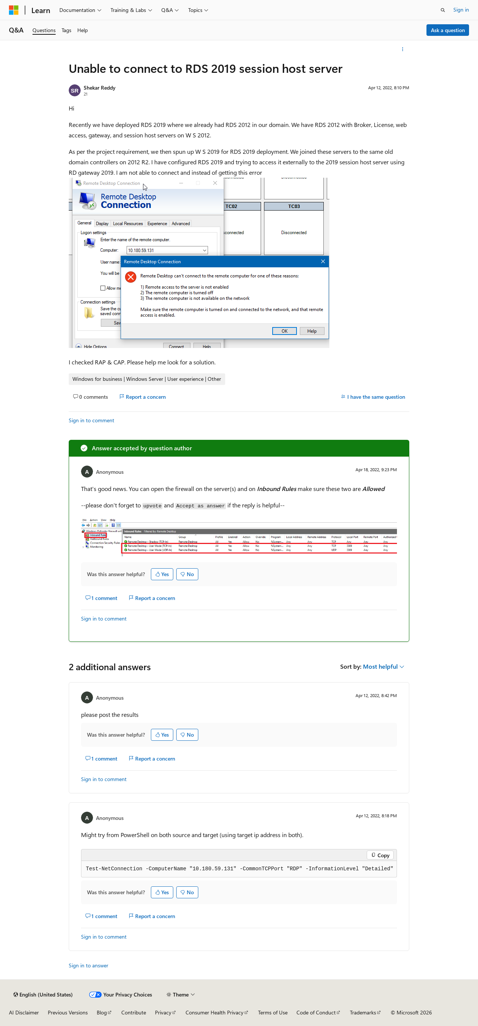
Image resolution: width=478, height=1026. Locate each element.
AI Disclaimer (24, 1012)
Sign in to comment (91, 420)
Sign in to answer (88, 965)
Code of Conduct (316, 1012)
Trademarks (363, 1012)
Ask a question (448, 30)
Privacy (163, 1012)
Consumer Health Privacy (214, 1012)
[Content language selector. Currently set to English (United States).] (43, 995)
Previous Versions (68, 1012)
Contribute (133, 1012)
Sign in (461, 9)
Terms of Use (273, 1012)
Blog (102, 1012)
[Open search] (442, 10)
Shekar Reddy (99, 87)
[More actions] (402, 49)
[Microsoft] (14, 10)
